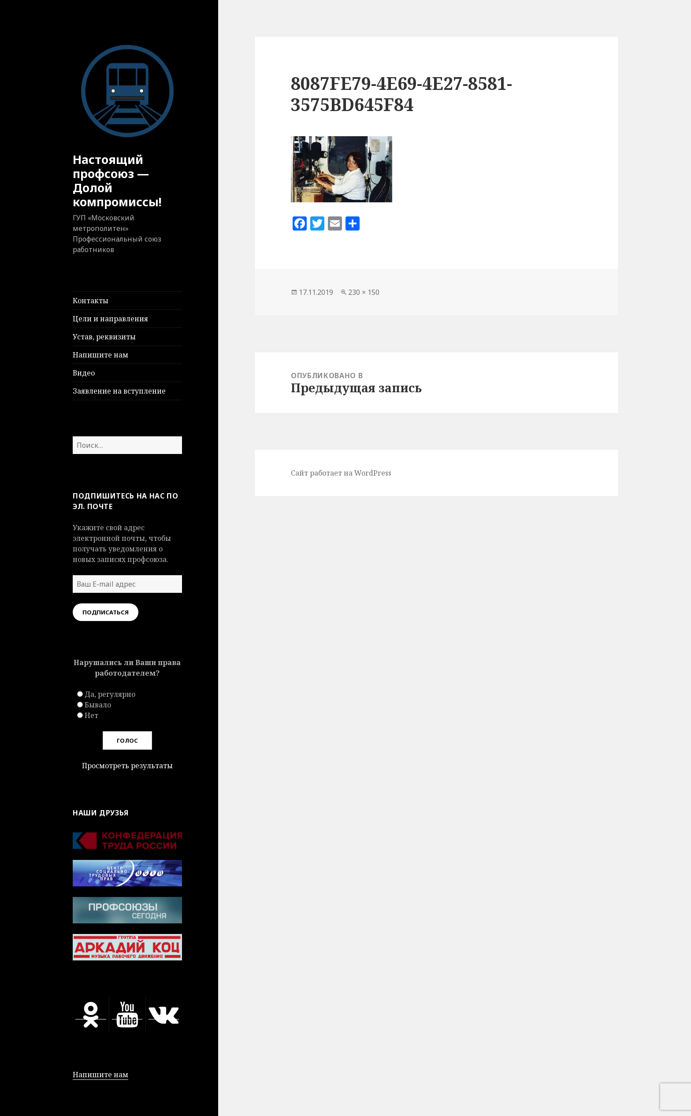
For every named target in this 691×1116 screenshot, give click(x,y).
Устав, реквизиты (104, 337)
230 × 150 (363, 292)
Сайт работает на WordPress (341, 473)
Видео (84, 373)
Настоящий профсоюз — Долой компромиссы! (117, 180)
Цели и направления (110, 319)
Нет (91, 715)
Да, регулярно (110, 694)
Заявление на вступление (119, 391)
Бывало (98, 705)
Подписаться (105, 612)
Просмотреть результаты (127, 765)
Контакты (90, 300)
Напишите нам (100, 355)
